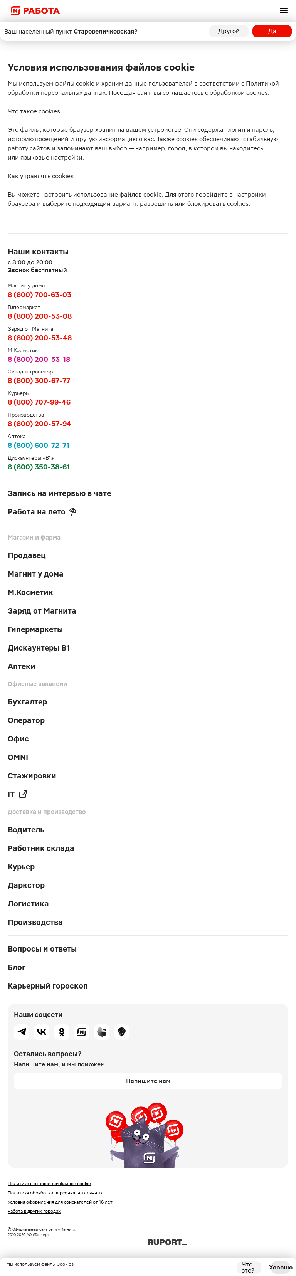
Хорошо (280, 1267)
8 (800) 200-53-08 (40, 316)
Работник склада (41, 848)
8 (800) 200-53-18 (39, 359)
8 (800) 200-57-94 (39, 424)
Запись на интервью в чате (59, 493)
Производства (35, 922)
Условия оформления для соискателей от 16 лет (60, 1202)
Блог (16, 967)
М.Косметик (30, 592)
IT (18, 794)
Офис (18, 738)
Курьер (21, 866)
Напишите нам (148, 1080)
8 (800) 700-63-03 (39, 295)
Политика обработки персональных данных (55, 1192)
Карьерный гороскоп (48, 985)
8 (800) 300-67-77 (39, 381)
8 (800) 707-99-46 (39, 402)
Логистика (28, 903)
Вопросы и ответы (42, 948)
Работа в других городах (34, 1211)
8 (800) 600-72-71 (38, 445)
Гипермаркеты (35, 629)
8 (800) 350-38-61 (39, 467)
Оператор (26, 720)
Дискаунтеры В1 (39, 647)
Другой (229, 31)
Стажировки (32, 775)
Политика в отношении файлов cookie (49, 1183)
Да (272, 31)
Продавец (27, 555)
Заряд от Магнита (42, 610)
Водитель (26, 829)
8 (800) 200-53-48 (40, 338)
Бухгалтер (27, 701)
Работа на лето (42, 511)
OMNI (18, 757)
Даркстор (26, 885)
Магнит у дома (36, 573)
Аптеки (21, 666)
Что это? (248, 1267)
